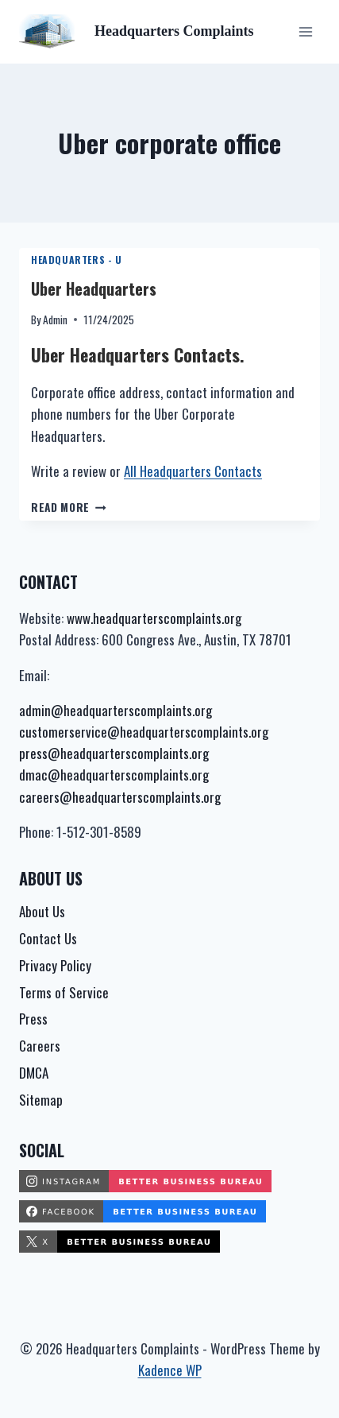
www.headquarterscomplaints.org (154, 618)
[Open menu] (305, 31)
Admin (55, 319)
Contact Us (48, 938)
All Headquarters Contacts (193, 471)
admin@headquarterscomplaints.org (115, 710)
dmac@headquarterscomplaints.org (114, 775)
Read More (68, 507)
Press (33, 1019)
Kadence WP (170, 1370)
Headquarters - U (76, 259)
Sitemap (41, 1100)
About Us (42, 911)
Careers (39, 1046)
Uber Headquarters (93, 288)
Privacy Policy (55, 965)
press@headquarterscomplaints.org (114, 753)
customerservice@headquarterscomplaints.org (143, 732)
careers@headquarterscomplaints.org (120, 797)
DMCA (33, 1073)
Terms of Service (64, 992)
